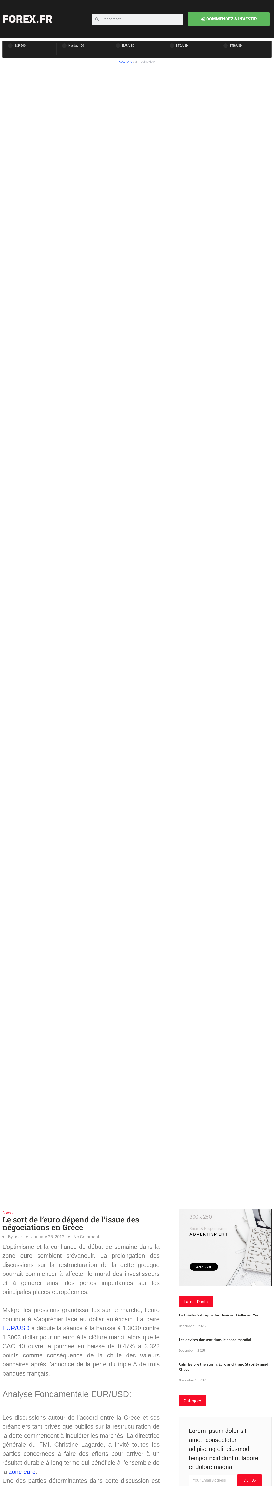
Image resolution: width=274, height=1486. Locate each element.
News (7, 1212)
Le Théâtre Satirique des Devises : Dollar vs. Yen (219, 1315)
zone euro (22, 1471)
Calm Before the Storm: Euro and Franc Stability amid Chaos (223, 1366)
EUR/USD (16, 1328)
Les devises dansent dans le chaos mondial (215, 1340)
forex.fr (27, 19)
